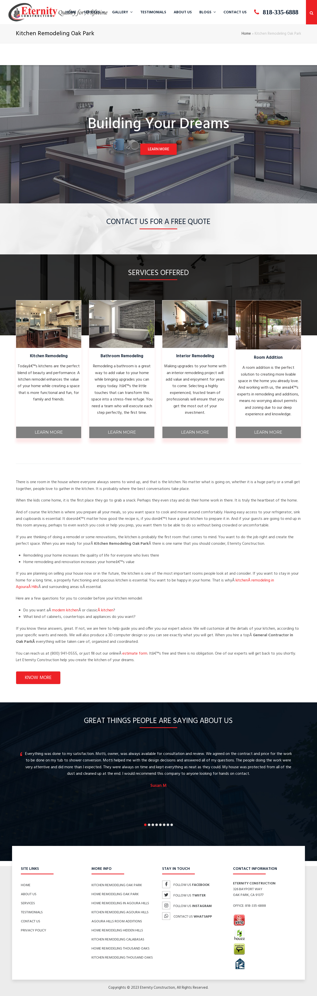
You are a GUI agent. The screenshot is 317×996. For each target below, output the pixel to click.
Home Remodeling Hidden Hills (117, 930)
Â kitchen (105, 610)
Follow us (186, 885)
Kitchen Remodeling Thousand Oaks (122, 958)
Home (246, 34)
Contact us (187, 917)
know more (38, 678)
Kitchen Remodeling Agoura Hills (120, 912)
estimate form (134, 653)
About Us (28, 894)
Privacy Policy (33, 930)
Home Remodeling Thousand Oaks (121, 949)
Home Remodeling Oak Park (115, 894)
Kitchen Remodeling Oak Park (117, 885)
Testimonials (32, 912)
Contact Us (30, 921)
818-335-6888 (255, 906)
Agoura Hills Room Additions (117, 921)
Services (28, 903)
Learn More (49, 432)
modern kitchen (65, 610)
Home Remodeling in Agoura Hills (120, 903)
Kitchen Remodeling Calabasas (118, 939)
